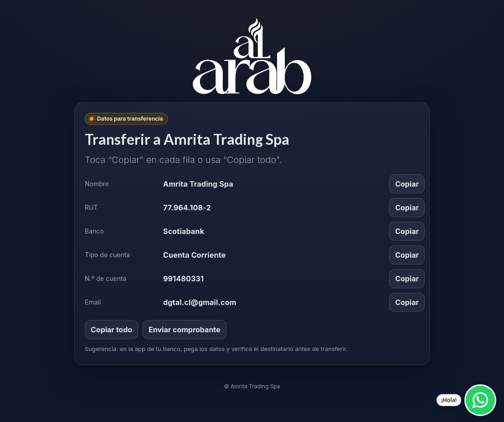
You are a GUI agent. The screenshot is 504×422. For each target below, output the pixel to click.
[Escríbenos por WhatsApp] (480, 399)
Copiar (407, 183)
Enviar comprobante (185, 329)
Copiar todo (111, 329)
